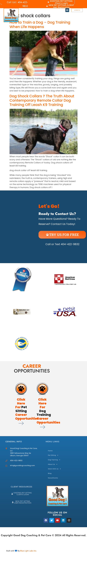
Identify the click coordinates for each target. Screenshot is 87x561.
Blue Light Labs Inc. (28, 551)
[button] (67, 10)
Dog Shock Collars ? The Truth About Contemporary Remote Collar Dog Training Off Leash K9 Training (42, 100)
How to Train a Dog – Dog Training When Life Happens (40, 24)
